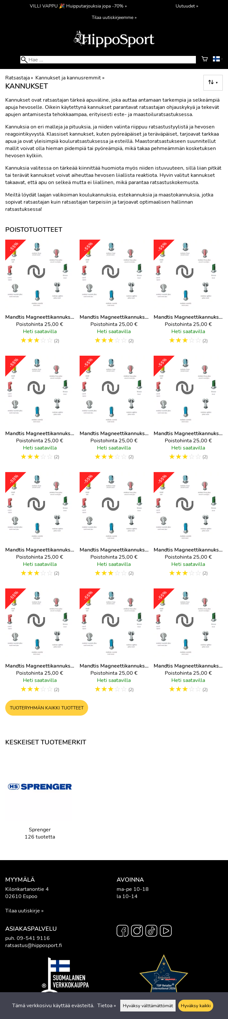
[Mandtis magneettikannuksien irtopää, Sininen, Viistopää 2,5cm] (114, 411)
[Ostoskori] (204, 59)
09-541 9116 (33, 938)
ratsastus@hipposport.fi (33, 945)
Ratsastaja (19, 77)
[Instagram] (137, 932)
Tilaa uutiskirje (22, 910)
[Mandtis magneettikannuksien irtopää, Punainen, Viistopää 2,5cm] (114, 295)
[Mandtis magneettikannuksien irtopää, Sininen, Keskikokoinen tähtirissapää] (188, 295)
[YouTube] (166, 932)
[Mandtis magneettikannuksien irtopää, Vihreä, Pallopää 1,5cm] (39, 527)
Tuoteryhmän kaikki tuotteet (47, 708)
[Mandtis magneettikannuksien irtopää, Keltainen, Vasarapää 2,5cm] (188, 644)
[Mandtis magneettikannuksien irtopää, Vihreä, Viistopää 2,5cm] (114, 644)
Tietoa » (106, 1005)
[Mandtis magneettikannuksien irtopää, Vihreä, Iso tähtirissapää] (188, 411)
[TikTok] (151, 932)
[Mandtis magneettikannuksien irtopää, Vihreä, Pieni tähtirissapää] (39, 644)
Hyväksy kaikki (196, 1005)
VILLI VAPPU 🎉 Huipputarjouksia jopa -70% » (78, 6)
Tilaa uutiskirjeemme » (114, 17)
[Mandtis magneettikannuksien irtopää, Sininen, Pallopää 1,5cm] (39, 411)
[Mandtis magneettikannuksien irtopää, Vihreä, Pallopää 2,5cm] (114, 527)
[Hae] (108, 60)
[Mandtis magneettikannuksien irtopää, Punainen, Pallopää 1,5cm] (39, 295)
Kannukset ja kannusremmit (69, 77)
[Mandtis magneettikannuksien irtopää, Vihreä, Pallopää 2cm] (188, 527)
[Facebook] (122, 932)
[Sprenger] (39, 801)
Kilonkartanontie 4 (27, 889)
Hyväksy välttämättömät (148, 1005)
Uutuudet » (187, 6)
